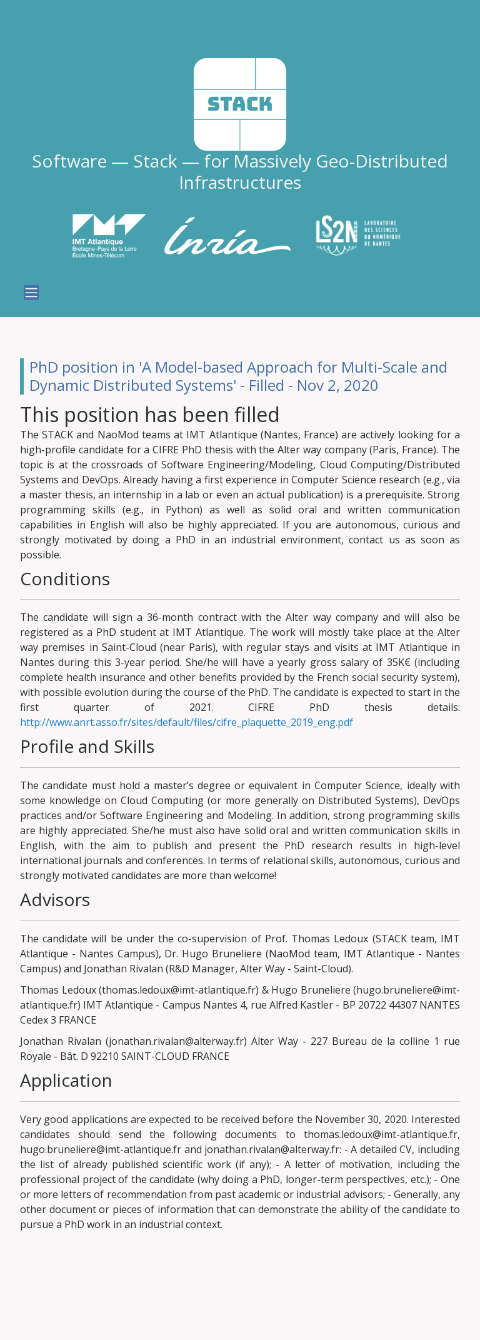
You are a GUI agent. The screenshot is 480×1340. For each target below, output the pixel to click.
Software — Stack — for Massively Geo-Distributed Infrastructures (240, 171)
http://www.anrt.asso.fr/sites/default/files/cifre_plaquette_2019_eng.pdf (186, 722)
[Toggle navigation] (31, 292)
